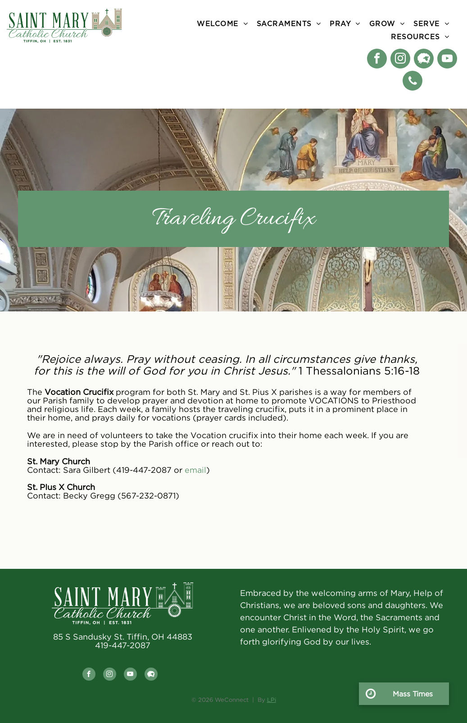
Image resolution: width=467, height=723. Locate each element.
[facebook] (377, 60)
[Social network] (424, 60)
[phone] (412, 82)
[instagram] (400, 60)
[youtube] (447, 60)
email (195, 470)
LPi (271, 699)
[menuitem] (222, 23)
